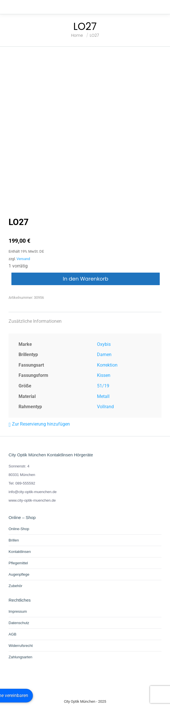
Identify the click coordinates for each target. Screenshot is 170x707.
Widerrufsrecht (21, 645)
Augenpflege (19, 574)
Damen (104, 354)
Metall (103, 396)
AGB (12, 634)
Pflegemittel (18, 563)
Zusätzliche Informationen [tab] (35, 321)
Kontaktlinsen (20, 551)
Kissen (103, 375)
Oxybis (104, 344)
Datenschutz (19, 623)
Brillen (14, 540)
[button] (39, 424)
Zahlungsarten (20, 657)
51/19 (103, 386)
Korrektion (107, 365)
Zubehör (15, 586)
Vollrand (105, 406)
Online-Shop (19, 529)
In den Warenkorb (85, 278)
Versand (23, 259)
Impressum (18, 611)
